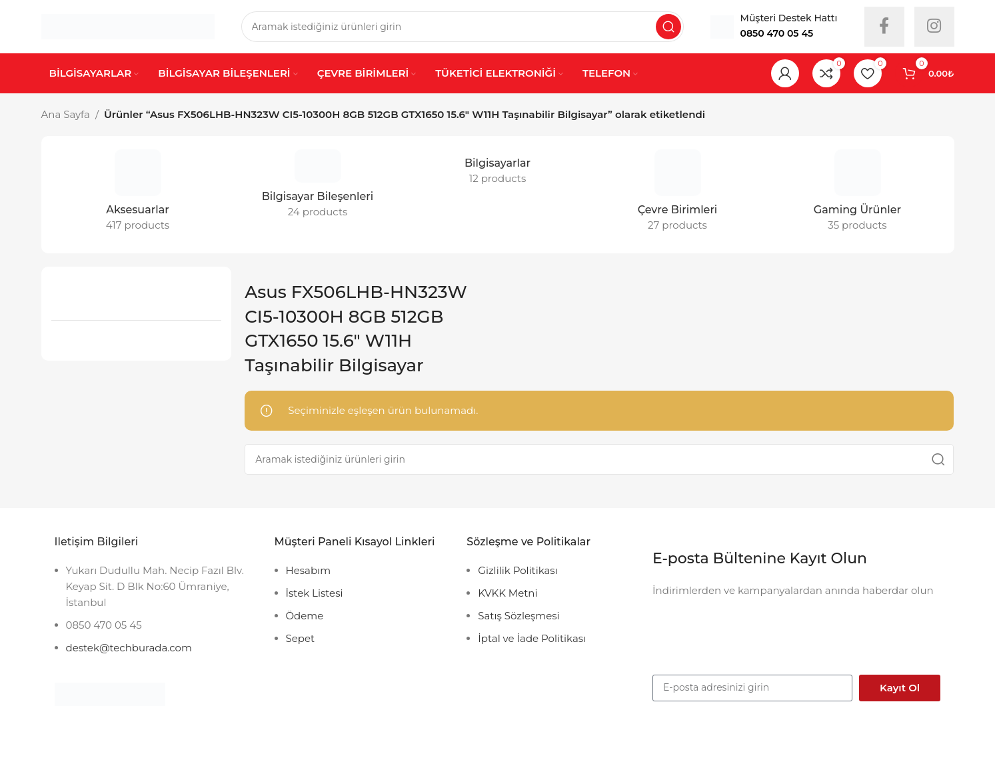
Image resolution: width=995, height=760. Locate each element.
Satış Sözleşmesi (518, 615)
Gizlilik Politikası (517, 570)
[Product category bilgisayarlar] (498, 171)
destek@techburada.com (129, 647)
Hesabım (308, 570)
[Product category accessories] (138, 194)
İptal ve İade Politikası (532, 638)
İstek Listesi (314, 593)
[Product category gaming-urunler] (857, 194)
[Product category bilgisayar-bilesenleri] (318, 188)
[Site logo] (128, 25)
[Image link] (110, 693)
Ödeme (305, 615)
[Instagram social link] (934, 27)
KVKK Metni (507, 593)
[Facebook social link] (884, 27)
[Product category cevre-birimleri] (677, 194)
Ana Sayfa (65, 114)
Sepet (300, 638)
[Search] (462, 26)
